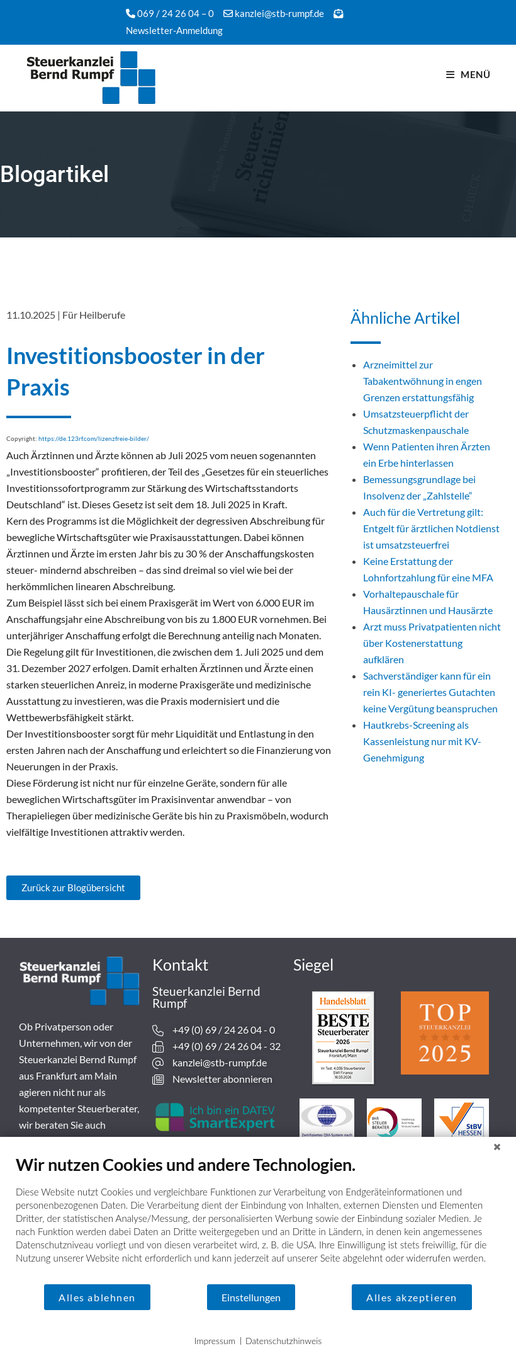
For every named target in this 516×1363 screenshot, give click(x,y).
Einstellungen (251, 1297)
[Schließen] (497, 1146)
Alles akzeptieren (411, 1297)
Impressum (214, 1340)
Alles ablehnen (97, 1297)
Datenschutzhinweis (283, 1340)
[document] (258, 1218)
